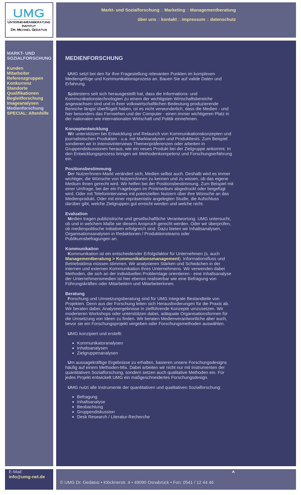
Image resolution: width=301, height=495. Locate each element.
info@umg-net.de (27, 476)
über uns (147, 19)
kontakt (169, 19)
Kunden (15, 68)
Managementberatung (213, 9)
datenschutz (223, 19)
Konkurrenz (19, 83)
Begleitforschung (25, 98)
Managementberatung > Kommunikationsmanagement (122, 258)
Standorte (17, 88)
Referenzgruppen (25, 78)
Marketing (174, 9)
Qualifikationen (23, 93)
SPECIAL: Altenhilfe (28, 113)
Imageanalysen (23, 103)
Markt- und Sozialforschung (130, 9)
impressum (193, 19)
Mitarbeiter (18, 73)
